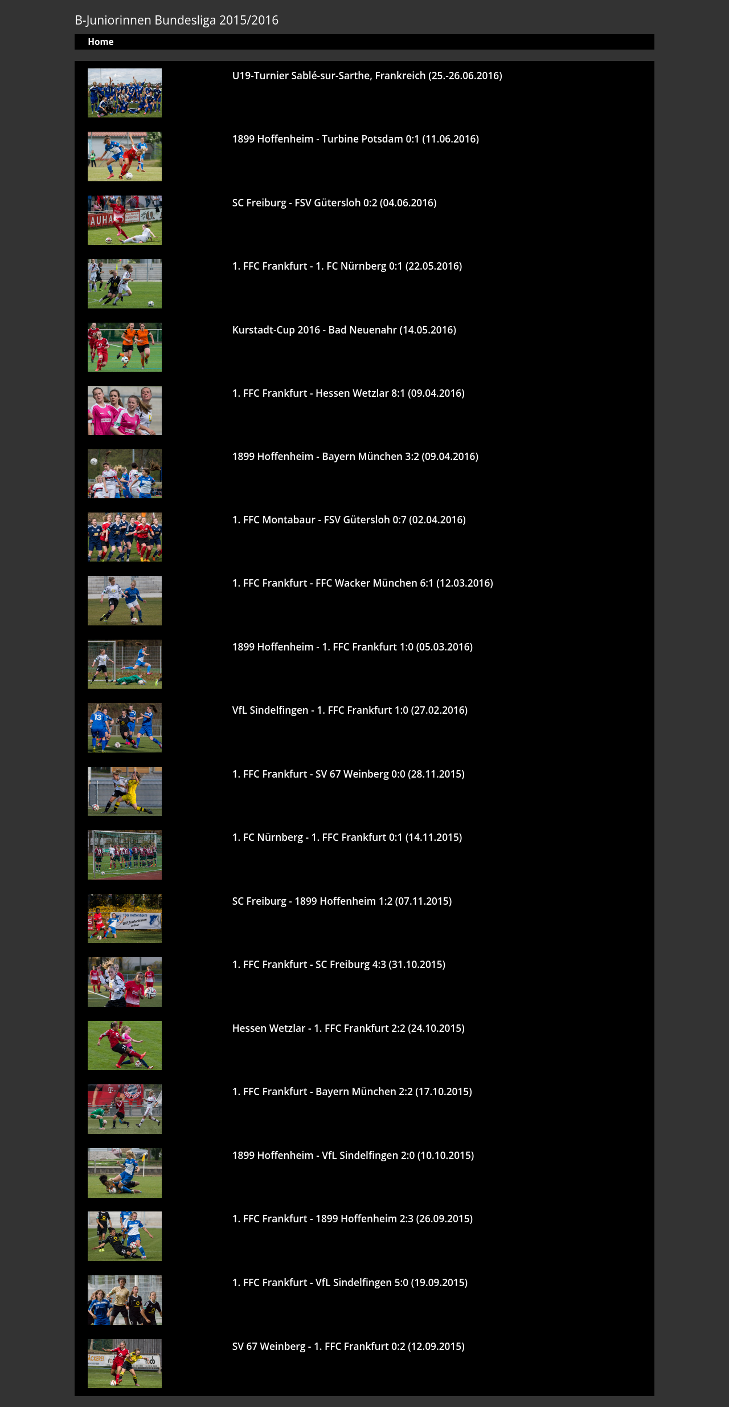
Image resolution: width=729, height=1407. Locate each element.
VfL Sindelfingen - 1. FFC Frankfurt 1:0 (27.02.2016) (350, 710)
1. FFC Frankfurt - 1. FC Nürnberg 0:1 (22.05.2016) (347, 266)
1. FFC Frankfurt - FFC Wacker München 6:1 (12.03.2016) (362, 582)
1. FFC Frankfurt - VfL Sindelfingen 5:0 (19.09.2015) (350, 1282)
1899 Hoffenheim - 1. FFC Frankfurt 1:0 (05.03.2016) (352, 646)
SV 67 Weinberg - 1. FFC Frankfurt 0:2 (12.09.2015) (348, 1346)
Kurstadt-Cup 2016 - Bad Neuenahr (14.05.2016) (344, 329)
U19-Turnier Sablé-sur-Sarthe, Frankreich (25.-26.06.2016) (367, 75)
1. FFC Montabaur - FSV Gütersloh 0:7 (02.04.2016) (349, 519)
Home (100, 42)
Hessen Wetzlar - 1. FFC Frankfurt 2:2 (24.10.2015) (348, 1028)
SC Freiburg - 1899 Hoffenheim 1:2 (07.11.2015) (342, 901)
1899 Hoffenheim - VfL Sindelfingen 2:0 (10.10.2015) (353, 1155)
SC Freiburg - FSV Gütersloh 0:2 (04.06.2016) (334, 202)
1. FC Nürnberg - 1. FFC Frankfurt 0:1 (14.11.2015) (347, 837)
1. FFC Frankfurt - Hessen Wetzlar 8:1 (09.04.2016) (348, 393)
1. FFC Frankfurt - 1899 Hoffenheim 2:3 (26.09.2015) (352, 1218)
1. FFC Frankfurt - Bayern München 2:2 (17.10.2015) (352, 1091)
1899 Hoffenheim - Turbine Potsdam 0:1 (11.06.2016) (355, 138)
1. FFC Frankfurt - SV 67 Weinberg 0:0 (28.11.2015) (348, 773)
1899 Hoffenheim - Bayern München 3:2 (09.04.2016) (355, 456)
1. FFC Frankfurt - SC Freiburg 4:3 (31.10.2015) (338, 964)
